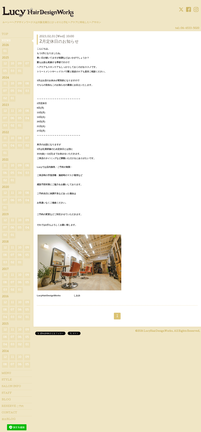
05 (5, 71)
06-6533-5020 (190, 28)
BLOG (6, 399)
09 (20, 63)
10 (12, 63)
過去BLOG (8, 419)
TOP (5, 34)
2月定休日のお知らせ (59, 42)
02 (5, 98)
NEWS (6, 41)
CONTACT (9, 413)
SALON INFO (11, 386)
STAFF (7, 393)
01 (5, 51)
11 (5, 83)
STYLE (7, 380)
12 (5, 63)
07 (27, 63)
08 (27, 83)
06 (12, 118)
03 (12, 71)
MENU (6, 373)
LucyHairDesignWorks (158, 331)
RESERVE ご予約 (13, 406)
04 (20, 91)
